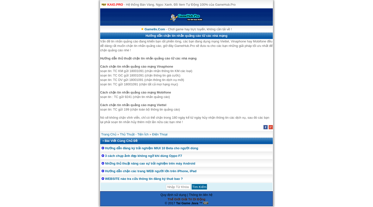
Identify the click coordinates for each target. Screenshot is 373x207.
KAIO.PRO (115, 4)
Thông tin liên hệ (201, 195)
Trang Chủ (108, 134)
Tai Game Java (187, 203)
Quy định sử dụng (173, 195)
